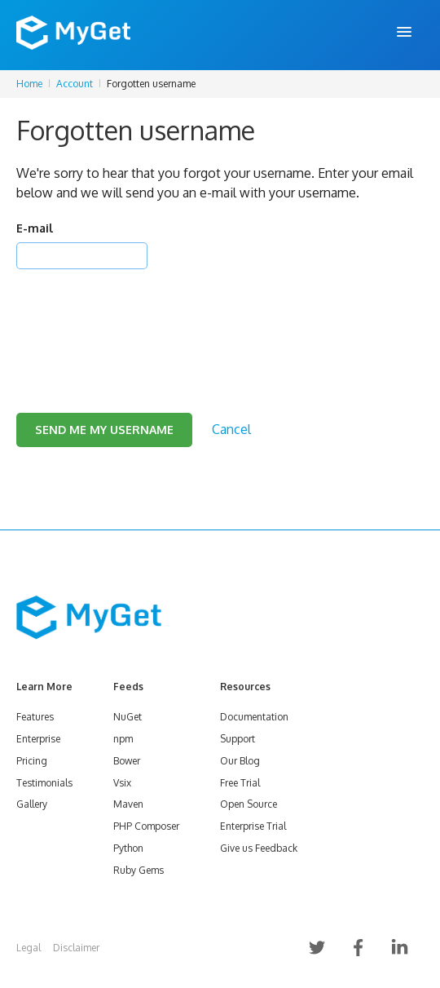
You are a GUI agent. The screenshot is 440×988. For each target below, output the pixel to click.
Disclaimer (76, 947)
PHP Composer (146, 826)
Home (29, 84)
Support (237, 739)
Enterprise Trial (253, 826)
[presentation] (140, 320)
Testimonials (44, 783)
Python (128, 848)
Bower (126, 761)
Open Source (248, 804)
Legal (28, 947)
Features (35, 717)
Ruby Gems (138, 870)
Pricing (31, 761)
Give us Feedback (258, 848)
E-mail (34, 228)
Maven (128, 804)
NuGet (127, 717)
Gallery (31, 804)
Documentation (254, 717)
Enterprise (38, 739)
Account (74, 84)
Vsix (122, 783)
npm (123, 739)
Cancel (231, 429)
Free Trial (240, 783)
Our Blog (240, 761)
